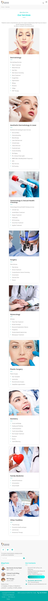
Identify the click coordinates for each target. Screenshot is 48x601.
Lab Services (15, 530)
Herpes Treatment (17, 215)
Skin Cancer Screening (18, 72)
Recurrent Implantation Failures (20, 327)
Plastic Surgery (16, 369)
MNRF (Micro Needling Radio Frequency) (22, 158)
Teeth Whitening (16, 441)
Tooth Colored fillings (17, 431)
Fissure (14, 280)
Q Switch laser (15, 143)
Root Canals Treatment (18, 433)
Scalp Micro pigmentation (18, 384)
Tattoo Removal (16, 145)
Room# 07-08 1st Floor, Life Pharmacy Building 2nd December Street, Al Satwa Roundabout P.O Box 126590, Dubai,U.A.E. (36, 571)
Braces (14, 439)
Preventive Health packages (19, 527)
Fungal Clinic (15, 78)
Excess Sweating (16, 150)
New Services (15, 163)
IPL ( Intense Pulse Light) (18, 156)
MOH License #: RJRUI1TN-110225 (27, 593)
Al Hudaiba (4, 586)
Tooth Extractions (16, 428)
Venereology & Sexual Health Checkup (22, 201)
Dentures (14, 436)
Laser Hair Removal (17, 140)
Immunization (15, 483)
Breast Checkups (16, 324)
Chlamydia (15, 217)
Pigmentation (15, 80)
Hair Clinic (14, 70)
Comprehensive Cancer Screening (21, 272)
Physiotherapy (15, 524)
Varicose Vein (15, 277)
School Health (15, 485)
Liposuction (15, 379)
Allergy (14, 83)
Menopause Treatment (18, 334)
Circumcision (15, 275)
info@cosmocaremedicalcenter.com (37, 584)
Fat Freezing (15, 166)
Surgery (13, 260)
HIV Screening (15, 220)
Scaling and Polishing (17, 426)
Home (2, 7)
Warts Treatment (16, 65)
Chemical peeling (16, 135)
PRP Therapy (15, 91)
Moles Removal (16, 67)
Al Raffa (15, 588)
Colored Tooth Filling (13, 573)
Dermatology (15, 57)
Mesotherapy (15, 138)
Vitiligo (13, 88)
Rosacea (14, 85)
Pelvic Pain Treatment (17, 322)
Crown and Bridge (16, 423)
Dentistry (14, 419)
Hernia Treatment (16, 269)
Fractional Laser (16, 148)
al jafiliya (9, 588)
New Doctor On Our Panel (14, 568)
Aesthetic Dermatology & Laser (23, 125)
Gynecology (15, 314)
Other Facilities (16, 520)
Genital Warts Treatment (18, 212)
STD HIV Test (15, 210)
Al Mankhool (16, 586)
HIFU (13, 161)
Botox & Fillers (15, 132)
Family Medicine (17, 476)
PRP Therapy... (11, 579)
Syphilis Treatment (17, 225)
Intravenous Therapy (17, 532)
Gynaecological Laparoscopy (19, 332)
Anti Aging (14, 153)
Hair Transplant (16, 376)
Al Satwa (10, 586)
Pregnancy (15, 329)
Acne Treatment (16, 75)
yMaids (20, 588)
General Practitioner (17, 480)
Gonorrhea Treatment (17, 222)
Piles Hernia (15, 267)
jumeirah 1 (4, 588)
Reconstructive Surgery (18, 381)
